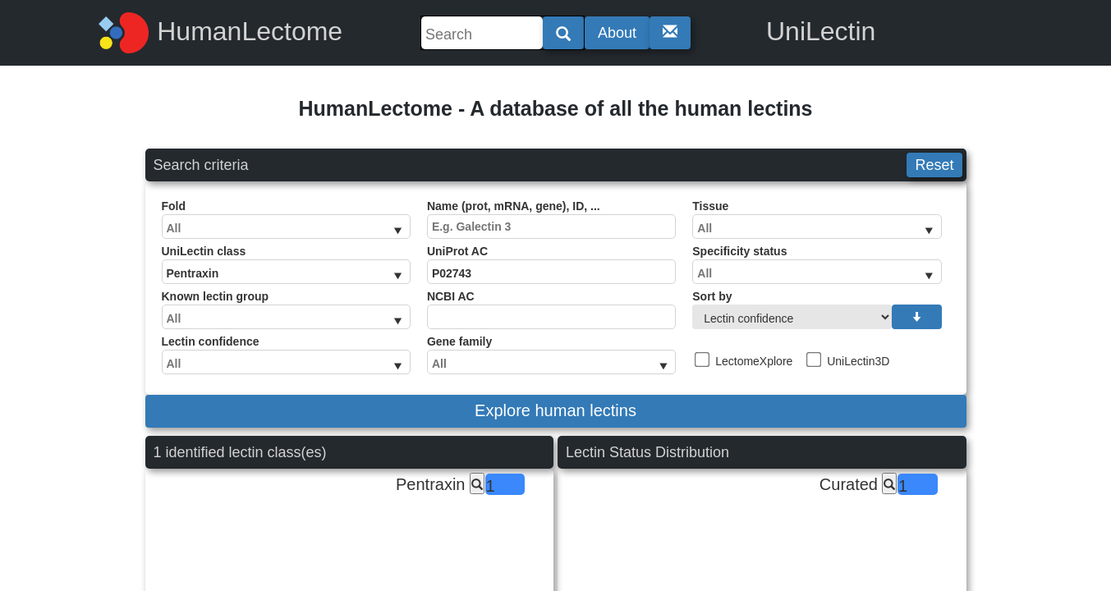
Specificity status (816, 264)
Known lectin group (286, 309)
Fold (286, 219)
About (617, 33)
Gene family (551, 354)
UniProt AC (551, 264)
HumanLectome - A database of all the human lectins (555, 108)
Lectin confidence (286, 354)
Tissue (816, 219)
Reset (934, 165)
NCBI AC (551, 309)
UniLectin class (286, 264)
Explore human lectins (555, 410)
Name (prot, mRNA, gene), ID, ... (551, 219)
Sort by (816, 309)
